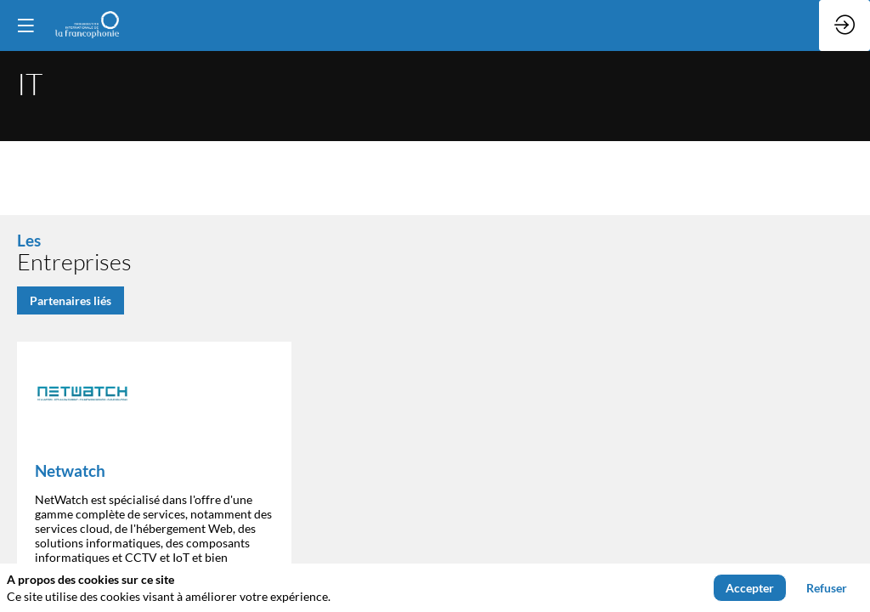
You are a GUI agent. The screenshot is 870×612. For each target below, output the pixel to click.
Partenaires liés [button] (70, 299)
